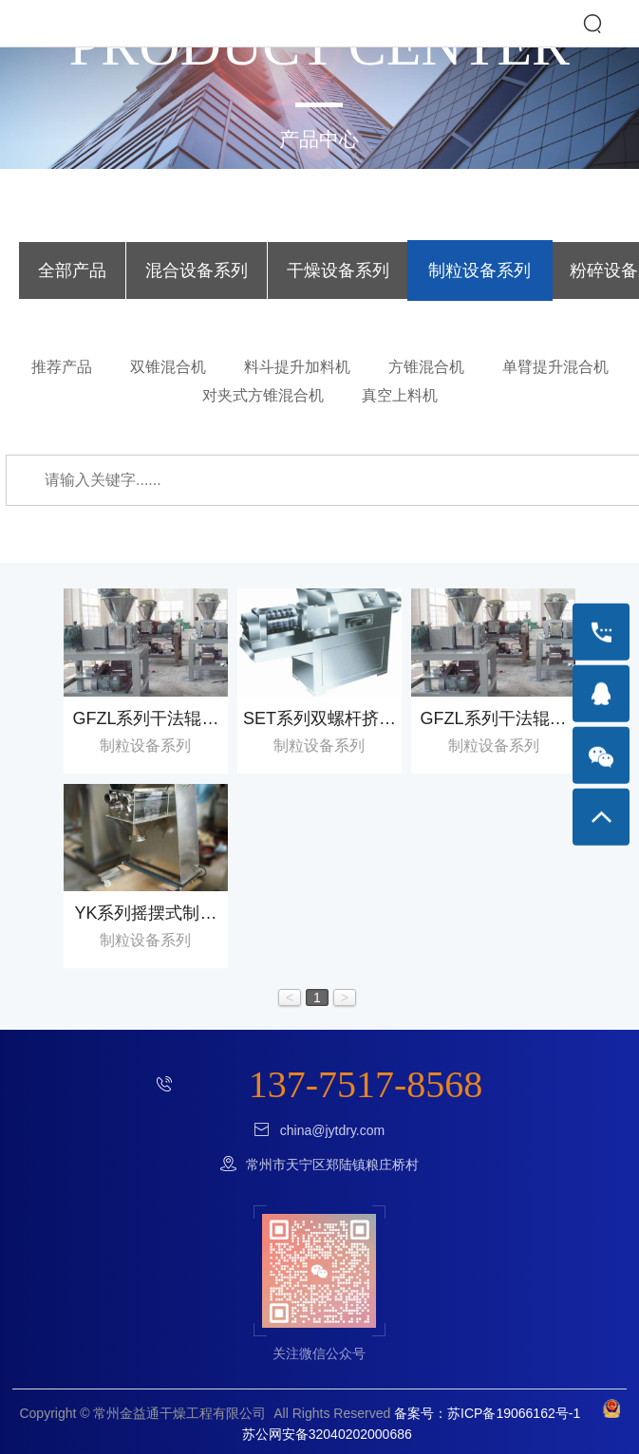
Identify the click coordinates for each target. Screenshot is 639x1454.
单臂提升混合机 (555, 367)
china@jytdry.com (332, 1130)
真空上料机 (400, 395)
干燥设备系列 (338, 270)
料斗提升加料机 (297, 367)
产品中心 (319, 139)
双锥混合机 (168, 367)
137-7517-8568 (366, 1084)
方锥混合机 (426, 367)
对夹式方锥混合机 (263, 395)
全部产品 (72, 270)
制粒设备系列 (479, 270)
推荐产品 (61, 367)
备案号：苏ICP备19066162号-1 (487, 1413)
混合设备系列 (196, 270)
